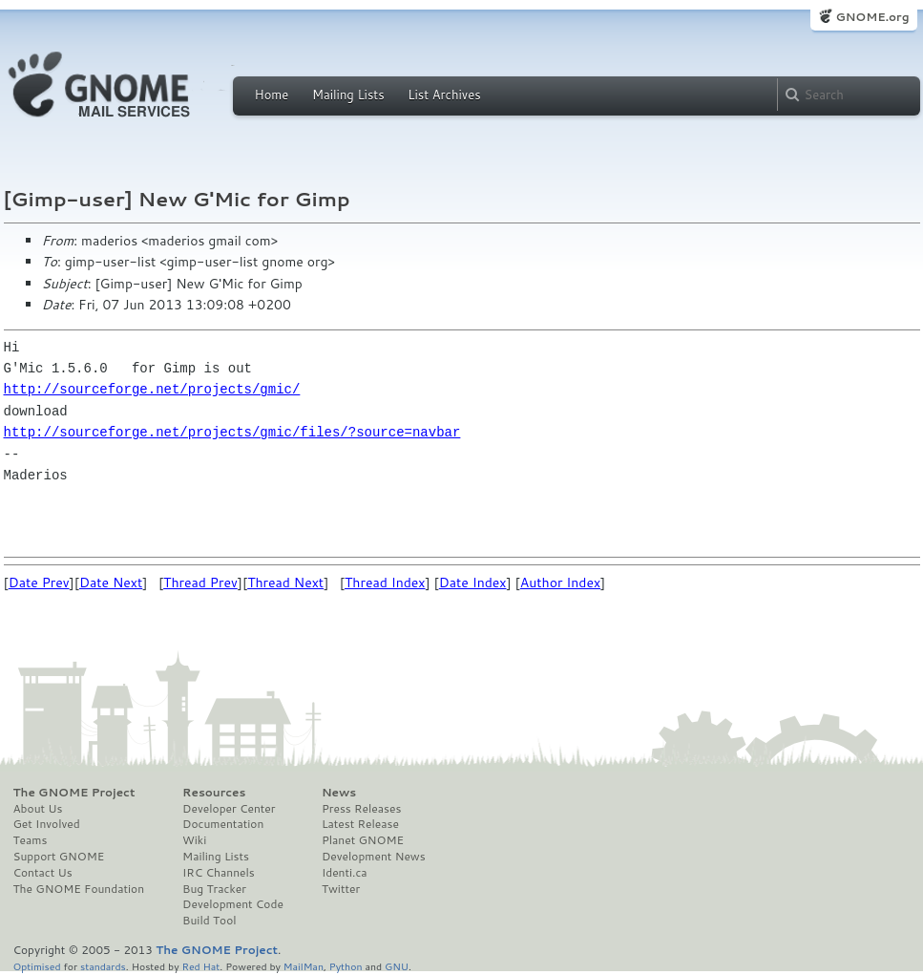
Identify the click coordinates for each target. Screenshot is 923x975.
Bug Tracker (214, 889)
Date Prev (39, 582)
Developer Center (228, 808)
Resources (213, 792)
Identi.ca (344, 872)
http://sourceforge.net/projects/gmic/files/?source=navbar (232, 432)
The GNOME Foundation (79, 889)
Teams (30, 840)
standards (103, 966)
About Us (38, 808)
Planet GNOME (363, 840)
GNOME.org (872, 17)
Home (272, 94)
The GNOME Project (74, 792)
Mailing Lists (348, 94)
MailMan (303, 966)
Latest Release (360, 824)
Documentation (222, 824)
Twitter (341, 889)
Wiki (194, 840)
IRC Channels (218, 872)
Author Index (560, 582)
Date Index (473, 582)
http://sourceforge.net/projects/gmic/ (152, 389)
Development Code (232, 904)
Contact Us (43, 872)
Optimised (37, 966)
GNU (397, 966)
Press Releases (361, 808)
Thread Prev (200, 582)
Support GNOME (59, 856)
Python (346, 966)
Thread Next (285, 582)
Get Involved (46, 824)
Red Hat (200, 966)
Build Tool (209, 920)
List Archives (444, 94)
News (339, 792)
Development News (374, 856)
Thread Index (385, 582)
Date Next (110, 582)
